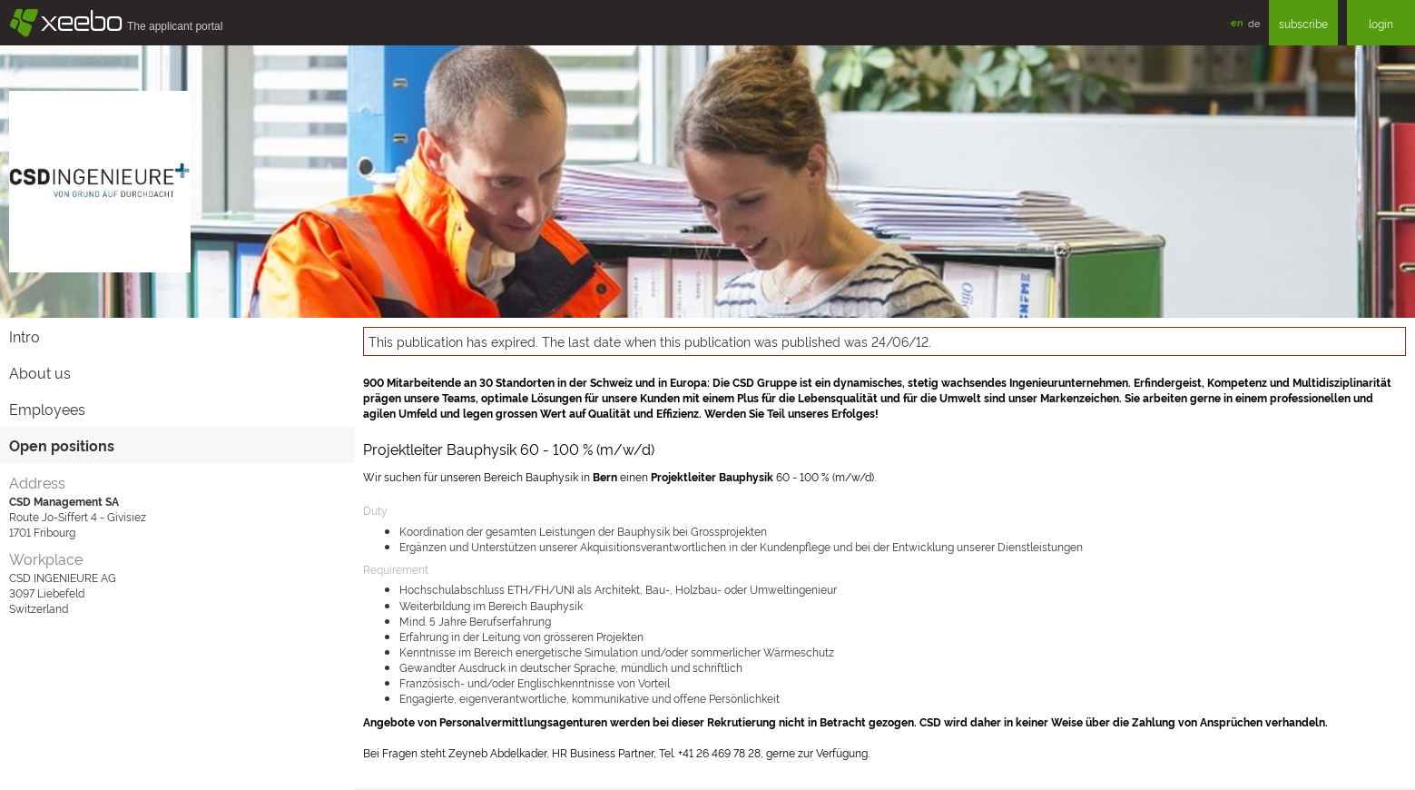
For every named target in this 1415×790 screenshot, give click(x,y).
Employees (47, 409)
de (1254, 22)
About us (40, 372)
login (1381, 23)
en (1237, 22)
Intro (24, 336)
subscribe (1303, 23)
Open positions (61, 445)
